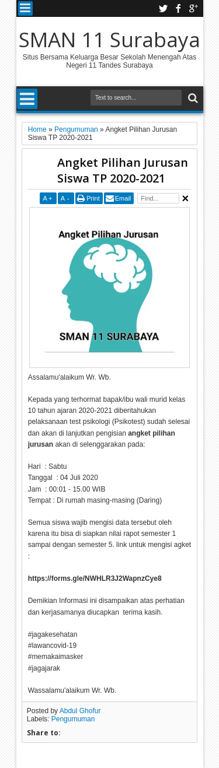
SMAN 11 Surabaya (109, 39)
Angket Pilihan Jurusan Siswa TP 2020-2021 (122, 170)
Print (93, 198)
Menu (25, 8)
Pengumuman (73, 719)
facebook (178, 8)
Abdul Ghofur (80, 711)
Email (123, 198)
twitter (163, 8)
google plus (193, 8)
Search (192, 98)
